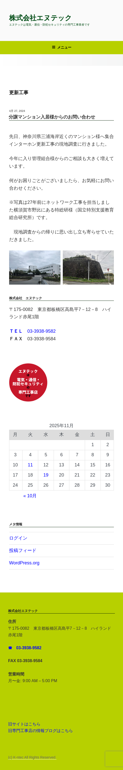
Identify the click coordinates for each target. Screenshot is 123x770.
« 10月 (30, 495)
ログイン (18, 538)
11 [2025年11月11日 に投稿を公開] (30, 464)
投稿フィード (22, 550)
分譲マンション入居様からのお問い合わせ (52, 117)
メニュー (61, 47)
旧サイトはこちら (24, 724)
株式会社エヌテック (40, 18)
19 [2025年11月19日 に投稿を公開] (45, 475)
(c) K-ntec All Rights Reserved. (32, 757)
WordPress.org (24, 562)
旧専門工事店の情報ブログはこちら (40, 730)
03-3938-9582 (32, 331)
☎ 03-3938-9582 (25, 648)
